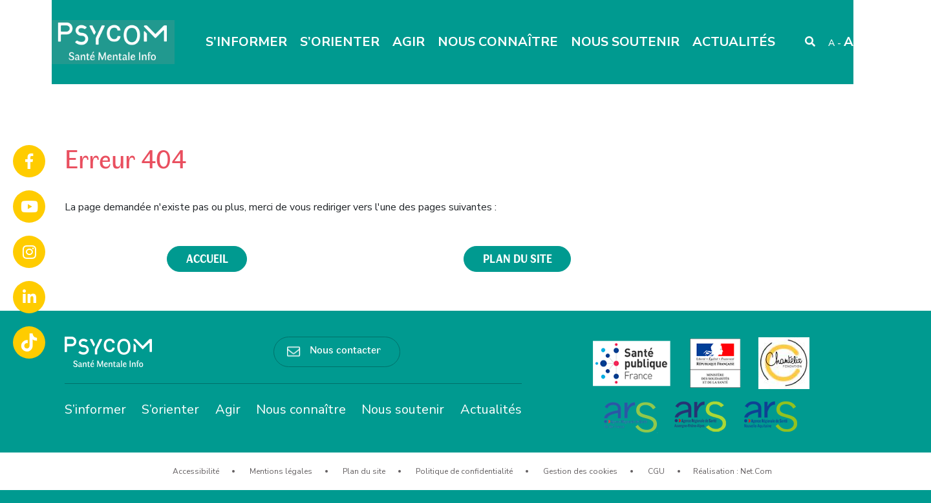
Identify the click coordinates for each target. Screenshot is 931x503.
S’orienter (340, 41)
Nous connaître (498, 41)
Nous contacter (345, 349)
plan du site (517, 258)
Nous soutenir (625, 41)
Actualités (733, 41)
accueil (207, 258)
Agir (408, 41)
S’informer (246, 41)
